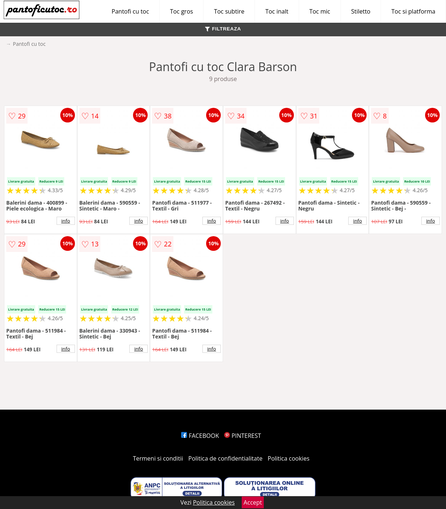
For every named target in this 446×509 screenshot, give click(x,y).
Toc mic (319, 11)
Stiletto (361, 11)
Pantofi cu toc (130, 11)
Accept (253, 502)
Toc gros (181, 11)
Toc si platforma (413, 11)
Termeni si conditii (158, 458)
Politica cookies (289, 458)
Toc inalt (276, 11)
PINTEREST (242, 436)
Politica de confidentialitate (225, 458)
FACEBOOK (200, 436)
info (65, 220)
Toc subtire (229, 11)
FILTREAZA (223, 29)
